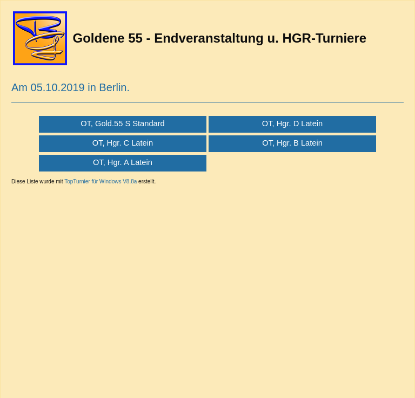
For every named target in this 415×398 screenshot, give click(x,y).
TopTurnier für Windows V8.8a (100, 181)
